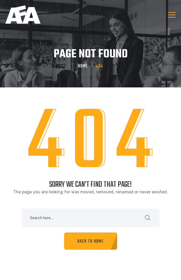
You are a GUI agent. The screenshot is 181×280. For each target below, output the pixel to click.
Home (83, 66)
